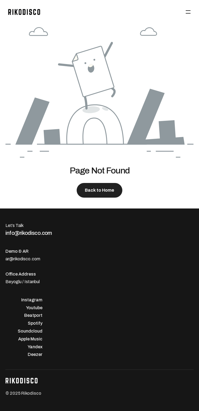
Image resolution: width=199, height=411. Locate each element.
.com (35, 258)
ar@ (9, 258)
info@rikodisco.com (28, 233)
